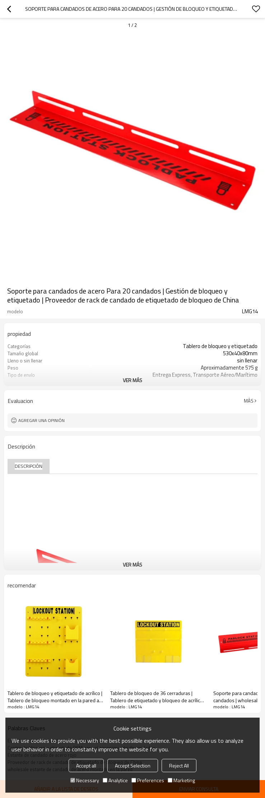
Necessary (84, 780)
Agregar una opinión (41, 420)
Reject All (179, 765)
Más (249, 400)
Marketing (181, 780)
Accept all (86, 765)
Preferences (147, 780)
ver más (132, 380)
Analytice (115, 780)
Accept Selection (132, 765)
